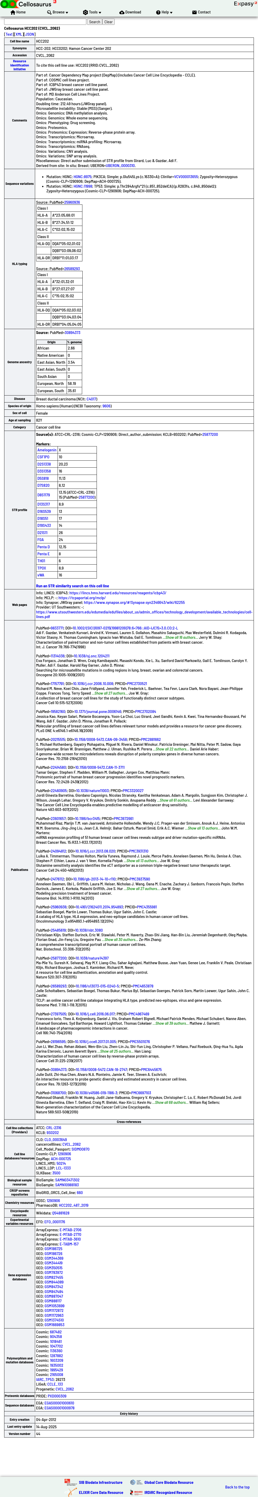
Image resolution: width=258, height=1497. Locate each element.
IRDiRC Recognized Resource (168, 1492)
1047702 (56, 1345)
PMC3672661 (124, 818)
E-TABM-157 (69, 1243)
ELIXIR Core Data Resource (101, 1492)
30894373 (72, 332)
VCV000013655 (186, 176)
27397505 (58, 1013)
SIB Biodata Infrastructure (100, 1482)
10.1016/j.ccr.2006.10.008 (93, 683)
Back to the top (237, 1487)
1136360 (56, 1350)
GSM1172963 (54, 1315)
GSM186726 (53, 1253)
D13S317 (43, 503)
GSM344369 (54, 1258)
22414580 (58, 767)
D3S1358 (44, 470)
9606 (107, 405)
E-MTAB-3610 (70, 1238)
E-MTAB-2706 (70, 1229)
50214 (61, 1163)
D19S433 (44, 525)
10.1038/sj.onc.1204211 (92, 655)
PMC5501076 (140, 1041)
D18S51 (42, 518)
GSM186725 (53, 1248)
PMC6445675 (151, 1069)
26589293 (72, 268)
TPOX (41, 567)
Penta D (43, 546)
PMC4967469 (139, 1013)
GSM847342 (54, 1286)
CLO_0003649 (55, 1139)
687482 (56, 1331)
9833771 (57, 627)
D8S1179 (43, 494)
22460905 (59, 790)
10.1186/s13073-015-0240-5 (97, 985)
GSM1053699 (55, 1305)
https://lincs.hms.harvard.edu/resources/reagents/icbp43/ (118, 592)
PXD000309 (57, 1395)
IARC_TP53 (45, 1379)
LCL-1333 (63, 1167)
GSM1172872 (54, 1310)
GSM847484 (54, 1291)
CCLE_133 (55, 1383)
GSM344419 (54, 1262)
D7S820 (43, 485)
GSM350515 (54, 1267)
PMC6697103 (141, 1092)
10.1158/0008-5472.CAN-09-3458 (100, 739)
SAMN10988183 (67, 1184)
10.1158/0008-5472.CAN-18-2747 (101, 1069)
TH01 (41, 560)
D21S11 (42, 532)
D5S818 (43, 478)
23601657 (58, 818)
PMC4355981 (147, 906)
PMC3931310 (138, 850)
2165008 (56, 1374)
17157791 (57, 683)
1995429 (56, 1369)
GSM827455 (54, 1277)
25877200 (210, 434)
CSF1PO (43, 456)
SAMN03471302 (67, 1179)
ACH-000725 (61, 1158)
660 (80, 1192)
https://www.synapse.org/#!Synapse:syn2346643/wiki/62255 (134, 602)
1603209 (56, 1360)
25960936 (72, 202)
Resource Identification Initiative (19, 65)
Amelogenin (47, 449)
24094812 (58, 850)
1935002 (56, 1365)
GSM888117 (53, 1300)
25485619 (58, 930)
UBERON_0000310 (120, 165)
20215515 (58, 739)
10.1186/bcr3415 (87, 818)
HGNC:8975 (83, 176)
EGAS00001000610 (59, 1402)
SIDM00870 (81, 1148)
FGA (40, 539)
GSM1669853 (55, 1324)
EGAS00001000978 (59, 1407)
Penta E (43, 553)
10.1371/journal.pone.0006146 (97, 711)
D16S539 (44, 511)
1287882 (56, 1355)
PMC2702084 (145, 711)
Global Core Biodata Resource (169, 1482)
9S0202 (52, 1132)
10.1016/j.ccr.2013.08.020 (95, 850)
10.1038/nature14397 (92, 957)
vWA (40, 574)
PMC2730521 (137, 683)
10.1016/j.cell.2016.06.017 (95, 1013)
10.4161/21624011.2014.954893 (99, 906)
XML (18, 34)
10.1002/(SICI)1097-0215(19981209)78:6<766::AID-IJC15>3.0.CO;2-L (125, 627)
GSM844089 (54, 1281)
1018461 (56, 1341)
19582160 (58, 711)
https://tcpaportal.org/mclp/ (82, 597)
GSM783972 (54, 1272)
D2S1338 (44, 463)
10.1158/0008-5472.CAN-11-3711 (99, 767)
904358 (56, 1336)
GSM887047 (54, 1296)
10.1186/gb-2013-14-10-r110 (94, 878)
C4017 (91, 398)
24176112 (57, 878)
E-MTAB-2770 (70, 1234)
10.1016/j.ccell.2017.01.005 (95, 1041)
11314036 (58, 655)
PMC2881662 (151, 739)
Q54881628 (60, 1212)
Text (9, 34)
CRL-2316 (53, 1127)
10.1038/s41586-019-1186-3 (96, 1092)
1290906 (64, 1153)
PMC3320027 (133, 790)
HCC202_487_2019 (73, 1205)
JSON (29, 34)
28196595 (58, 1041)
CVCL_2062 (71, 1144)
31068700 (58, 1092)
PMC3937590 (140, 878)
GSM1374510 (54, 1319)
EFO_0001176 (54, 1221)
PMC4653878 (143, 985)
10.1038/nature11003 (92, 790)
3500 (56, 1172)
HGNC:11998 (83, 186)
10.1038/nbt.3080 (89, 930)
